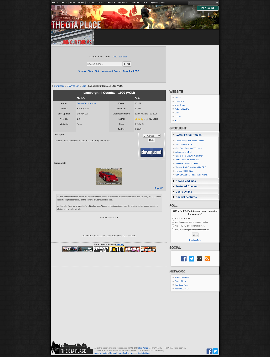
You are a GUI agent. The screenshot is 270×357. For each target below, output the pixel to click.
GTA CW (90, 2)
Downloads (59, 86)
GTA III (144, 2)
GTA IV (81, 2)
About (177, 120)
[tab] (195, 135)
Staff (176, 113)
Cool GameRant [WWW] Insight (188, 148)
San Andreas (123, 2)
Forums (55, 2)
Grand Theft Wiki (182, 277)
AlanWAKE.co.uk (182, 289)
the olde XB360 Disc (184, 171)
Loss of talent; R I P (183, 144)
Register (123, 56)
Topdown (154, 2)
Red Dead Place (181, 285)
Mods (163, 2)
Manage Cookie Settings (140, 353)
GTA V (72, 2)
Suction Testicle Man (86, 103)
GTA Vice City (73, 86)
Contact (178, 116)
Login (114, 56)
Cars (84, 86)
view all (119, 244)
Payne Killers (180, 281)
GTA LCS (111, 2)
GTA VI (64, 2)
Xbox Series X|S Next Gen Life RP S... (191, 167)
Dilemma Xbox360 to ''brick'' (187, 163)
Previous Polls (195, 240)
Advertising (104, 353)
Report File (160, 188)
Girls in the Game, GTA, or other (189, 156)
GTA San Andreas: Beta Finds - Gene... (192, 175)
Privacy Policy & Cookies (119, 353)
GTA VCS (100, 2)
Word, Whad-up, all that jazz (187, 160)
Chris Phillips (143, 348)
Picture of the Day (182, 109)
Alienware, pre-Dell (183, 152)
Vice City (135, 2)
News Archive (180, 105)
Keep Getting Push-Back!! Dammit (189, 141)
